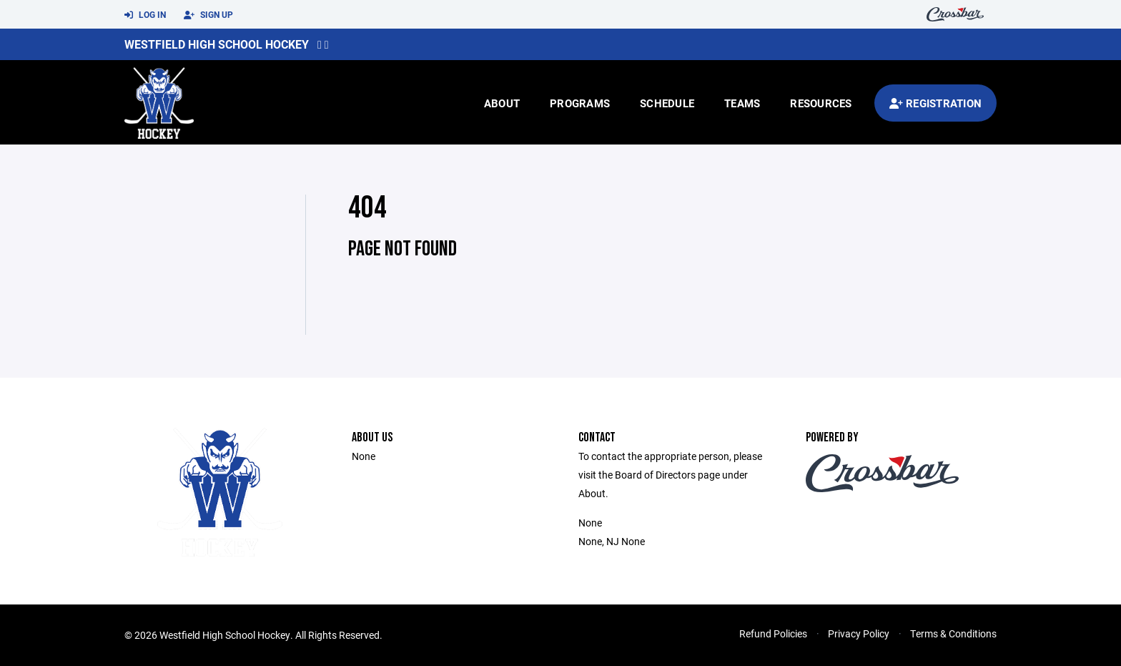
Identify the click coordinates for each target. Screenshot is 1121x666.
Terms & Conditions (953, 633)
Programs (580, 103)
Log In (145, 15)
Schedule (667, 103)
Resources (820, 103)
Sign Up (208, 15)
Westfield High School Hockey (216, 44)
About (502, 103)
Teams (742, 103)
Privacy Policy (858, 633)
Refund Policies (773, 633)
